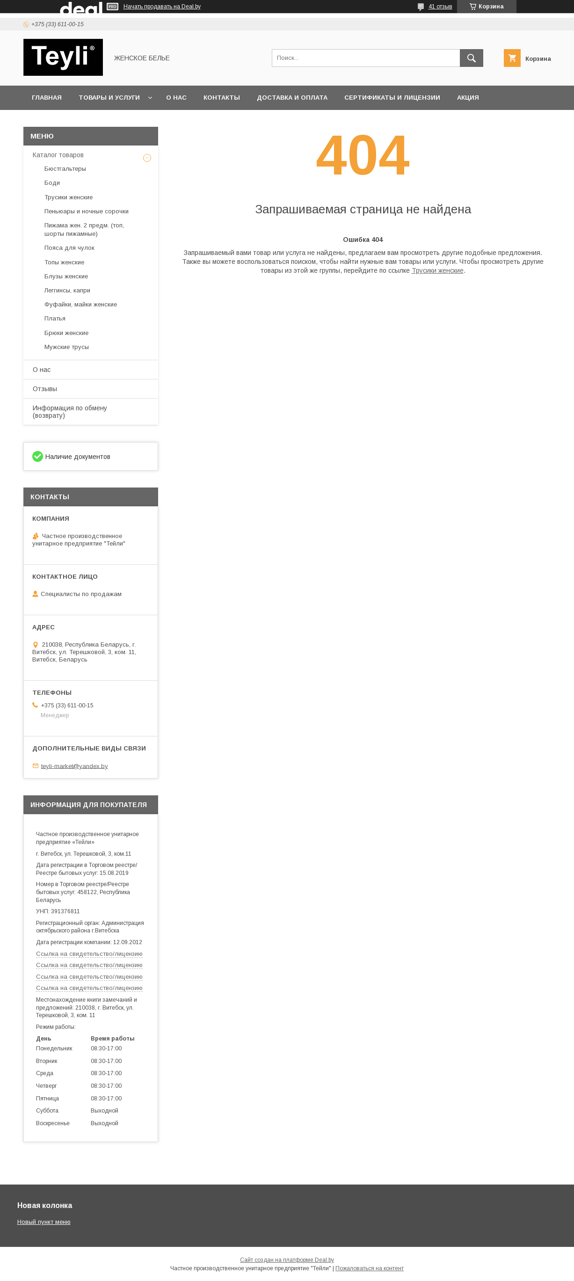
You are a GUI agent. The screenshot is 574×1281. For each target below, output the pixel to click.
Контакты (221, 97)
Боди (52, 182)
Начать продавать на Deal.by (162, 6)
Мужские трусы (66, 346)
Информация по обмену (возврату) (70, 411)
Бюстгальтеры (65, 168)
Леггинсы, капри (67, 290)
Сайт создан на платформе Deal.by (287, 1260)
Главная (47, 97)
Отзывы (45, 389)
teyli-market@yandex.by (74, 765)
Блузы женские (66, 276)
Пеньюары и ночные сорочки (86, 211)
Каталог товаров (58, 155)
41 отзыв (440, 6)
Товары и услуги (109, 97)
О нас (176, 97)
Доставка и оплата (292, 97)
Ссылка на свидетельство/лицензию (89, 953)
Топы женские (64, 262)
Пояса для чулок (69, 247)
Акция (468, 97)
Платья (54, 318)
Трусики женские (438, 270)
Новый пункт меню (44, 1221)
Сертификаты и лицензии (392, 97)
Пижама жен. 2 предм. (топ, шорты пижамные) (84, 229)
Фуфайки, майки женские (80, 304)
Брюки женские (66, 332)
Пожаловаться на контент (369, 1268)
